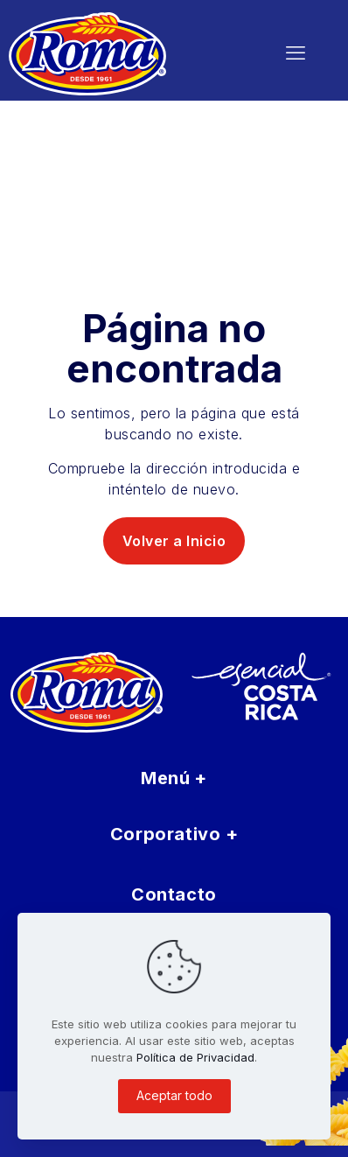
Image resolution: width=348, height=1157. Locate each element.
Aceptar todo (174, 1095)
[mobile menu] (295, 52)
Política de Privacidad (195, 1057)
